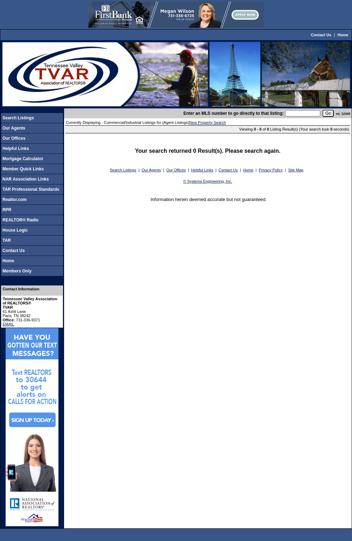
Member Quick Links (23, 168)
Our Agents (13, 128)
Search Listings (18, 117)
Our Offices (13, 138)
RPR (6, 209)
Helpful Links (15, 148)
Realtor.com (14, 199)
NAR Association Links (25, 179)
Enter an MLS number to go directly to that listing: (233, 113)
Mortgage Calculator (22, 158)
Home (343, 35)
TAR (6, 240)
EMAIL (8, 324)
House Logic (15, 230)
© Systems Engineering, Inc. (207, 181)
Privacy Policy (271, 170)
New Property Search (207, 122)
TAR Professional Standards (30, 189)
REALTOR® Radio (20, 220)
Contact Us (321, 35)
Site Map (295, 170)
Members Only (17, 271)
